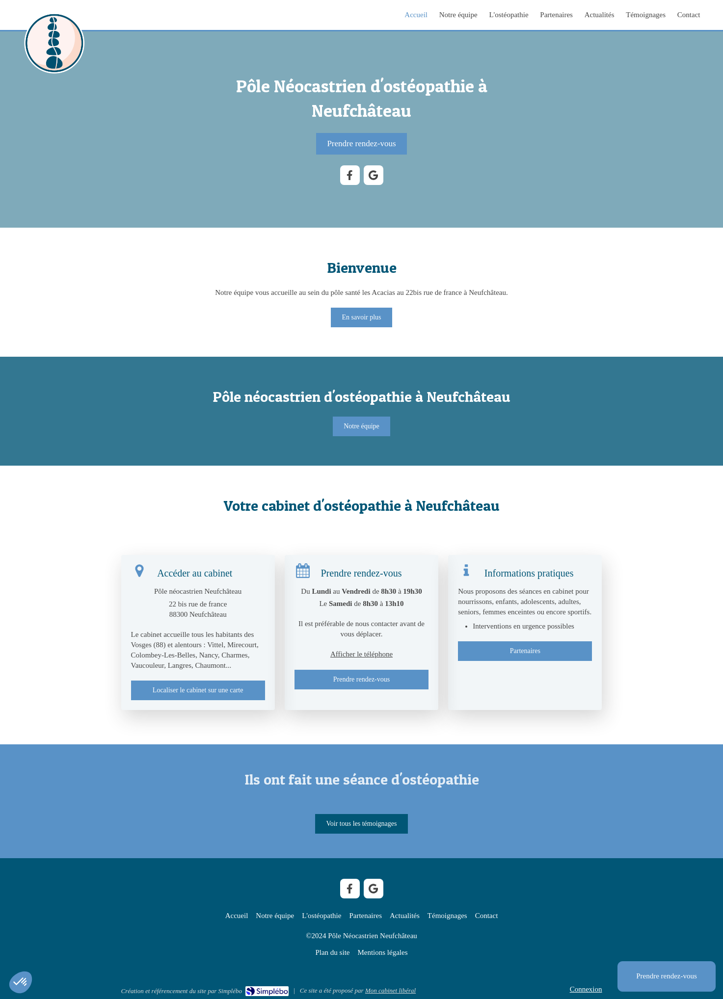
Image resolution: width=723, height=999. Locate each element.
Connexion (586, 989)
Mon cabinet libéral (390, 990)
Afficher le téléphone (361, 654)
